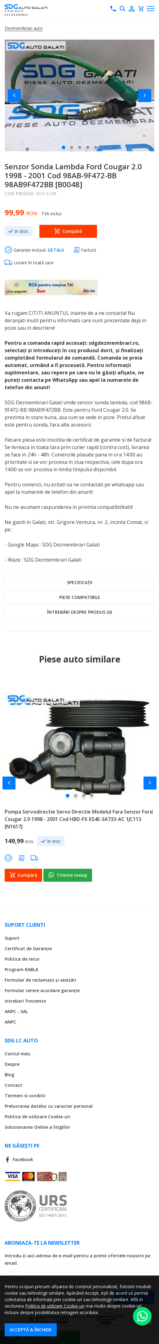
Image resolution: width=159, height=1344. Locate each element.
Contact (13, 1084)
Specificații (79, 582)
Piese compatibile (79, 597)
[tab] (79, 582)
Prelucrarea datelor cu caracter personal (49, 1105)
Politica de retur (22, 958)
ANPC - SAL (16, 1011)
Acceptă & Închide (31, 1330)
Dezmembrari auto (24, 28)
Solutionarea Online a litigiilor (37, 1126)
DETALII (56, 250)
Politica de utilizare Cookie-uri (37, 1116)
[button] (17, 95)
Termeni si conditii (25, 1095)
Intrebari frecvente (25, 1000)
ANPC (10, 1021)
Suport (12, 937)
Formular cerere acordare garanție (42, 990)
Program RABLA (21, 969)
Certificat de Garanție (28, 948)
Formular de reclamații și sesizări (40, 979)
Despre (12, 1063)
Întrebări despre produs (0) (79, 612)
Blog (9, 1074)
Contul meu (17, 1053)
